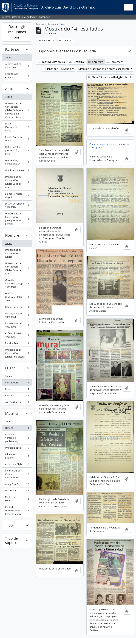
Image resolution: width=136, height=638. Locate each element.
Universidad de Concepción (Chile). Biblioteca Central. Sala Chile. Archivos (17, 110)
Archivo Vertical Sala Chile (17, 65)
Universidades (17, 448)
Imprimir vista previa (51, 62)
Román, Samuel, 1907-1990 (17, 325)
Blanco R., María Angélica (17, 195)
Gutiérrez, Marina (17, 171)
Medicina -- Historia (17, 498)
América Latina (17, 402)
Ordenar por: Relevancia (58, 68)
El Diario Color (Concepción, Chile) (17, 150)
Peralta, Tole (17, 344)
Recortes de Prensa (17, 75)
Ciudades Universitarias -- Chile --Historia (17, 510)
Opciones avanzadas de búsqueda (67, 51)
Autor (10, 88)
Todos (8, 57)
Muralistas (17, 491)
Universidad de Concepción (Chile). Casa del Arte (17, 182)
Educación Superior (17, 456)
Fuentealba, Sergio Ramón (17, 162)
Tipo (9, 525)
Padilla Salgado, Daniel (17, 138)
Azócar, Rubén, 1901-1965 (17, 335)
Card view (95, 62)
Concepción (17, 383)
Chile (17, 389)
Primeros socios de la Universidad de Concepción (109, 145)
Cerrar (61, 24)
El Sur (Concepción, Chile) (17, 127)
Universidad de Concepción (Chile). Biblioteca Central (17, 219)
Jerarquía (76, 62)
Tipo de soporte (11, 540)
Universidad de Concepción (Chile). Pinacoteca (17, 353)
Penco (17, 396)
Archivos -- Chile (17, 465)
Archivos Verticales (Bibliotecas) (17, 438)
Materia (11, 413)
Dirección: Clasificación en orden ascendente (104, 68)
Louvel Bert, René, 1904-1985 (17, 205)
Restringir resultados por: (17, 32)
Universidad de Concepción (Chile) (17, 253)
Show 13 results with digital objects (110, 77)
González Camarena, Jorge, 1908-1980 (17, 284)
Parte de (12, 49)
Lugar (10, 368)
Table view (114, 62)
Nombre (12, 235)
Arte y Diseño (17, 484)
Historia (17, 428)
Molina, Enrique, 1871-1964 (17, 315)
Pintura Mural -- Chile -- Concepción (17, 474)
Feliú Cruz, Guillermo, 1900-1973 (17, 297)
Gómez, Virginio (17, 307)
